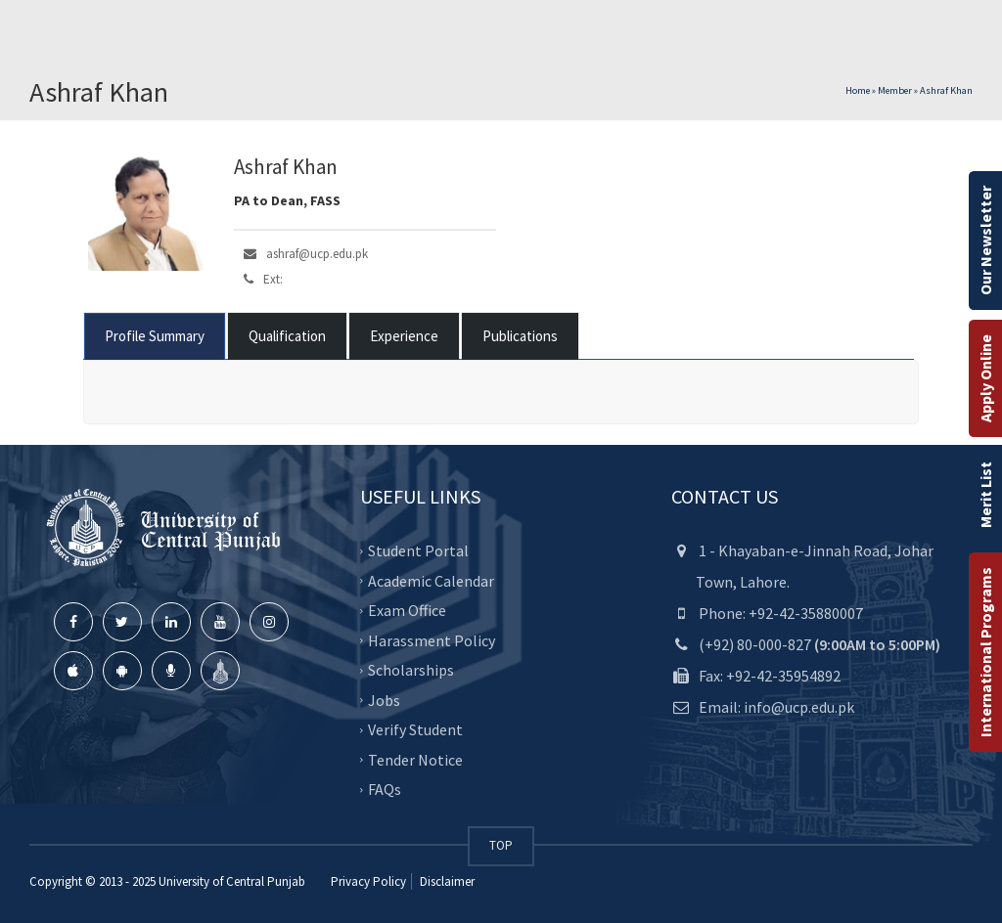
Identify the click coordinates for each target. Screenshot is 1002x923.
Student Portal (418, 550)
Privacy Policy (368, 881)
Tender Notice (415, 759)
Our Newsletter (985, 240)
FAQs (384, 789)
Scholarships (411, 670)
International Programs (985, 652)
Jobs (384, 700)
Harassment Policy (431, 640)
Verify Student (415, 729)
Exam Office (407, 610)
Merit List (985, 495)
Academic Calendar (431, 581)
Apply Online (985, 378)
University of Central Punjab (232, 881)
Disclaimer (446, 881)
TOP (501, 845)
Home (857, 90)
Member (895, 90)
